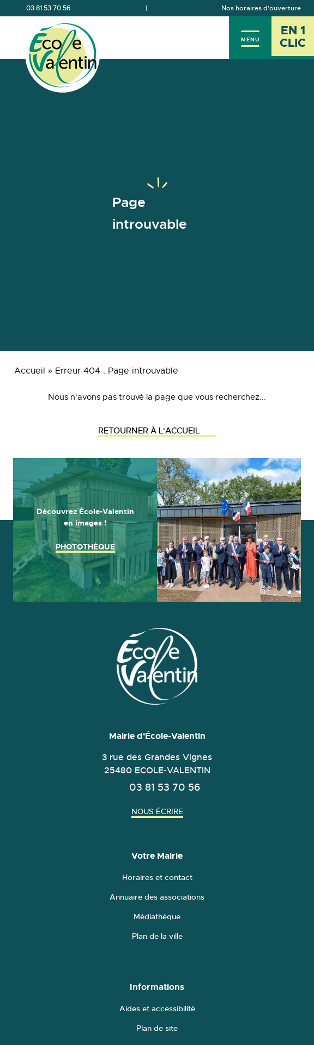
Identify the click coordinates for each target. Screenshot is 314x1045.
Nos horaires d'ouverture (261, 8)
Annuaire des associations (157, 897)
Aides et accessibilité (157, 1008)
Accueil (29, 370)
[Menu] (250, 37)
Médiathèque (157, 916)
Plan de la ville (157, 936)
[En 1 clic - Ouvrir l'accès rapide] (292, 37)
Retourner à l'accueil (157, 430)
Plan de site (157, 1028)
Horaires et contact (157, 877)
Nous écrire (157, 811)
